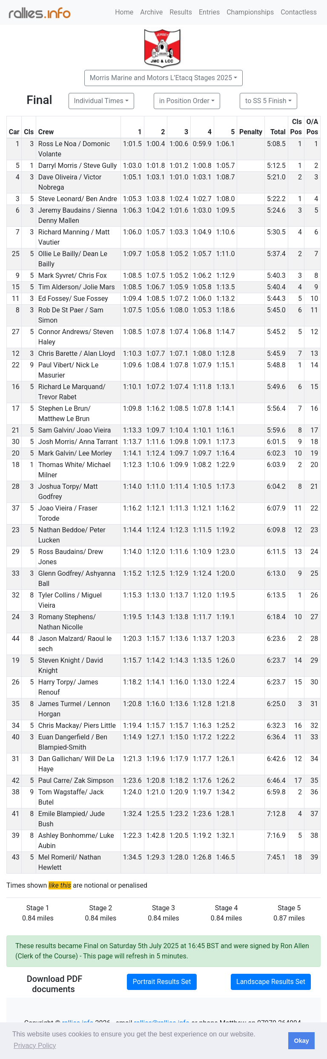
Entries (209, 12)
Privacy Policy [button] (35, 1045)
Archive (151, 12)
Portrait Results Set (161, 982)
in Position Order (184, 101)
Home (124, 12)
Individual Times (98, 101)
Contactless (299, 12)
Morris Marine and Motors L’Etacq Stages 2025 (161, 78)
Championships (250, 12)
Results (180, 12)
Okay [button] (301, 1040)
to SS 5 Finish (266, 101)
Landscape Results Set (270, 982)
